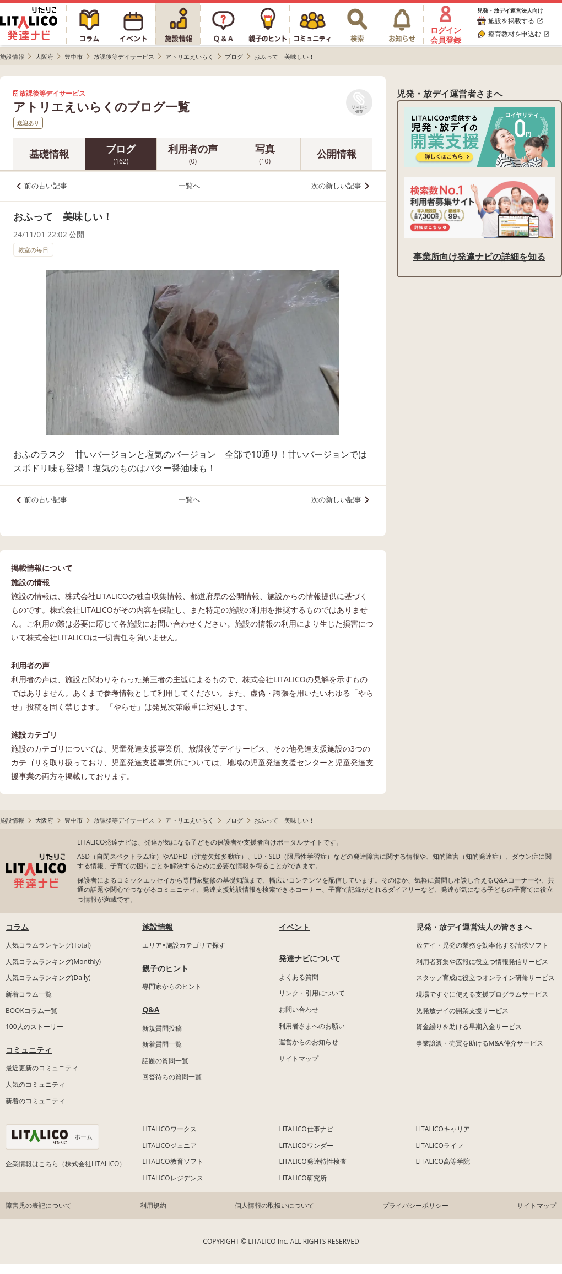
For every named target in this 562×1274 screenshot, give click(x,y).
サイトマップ (298, 1058)
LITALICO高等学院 (443, 1161)
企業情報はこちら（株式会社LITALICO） (66, 1163)
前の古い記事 (45, 185)
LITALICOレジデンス (172, 1178)
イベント (294, 927)
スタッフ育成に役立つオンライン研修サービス (485, 977)
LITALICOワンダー (306, 1145)
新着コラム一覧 (29, 994)
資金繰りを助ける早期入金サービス (469, 1026)
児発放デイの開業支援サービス (462, 1010)
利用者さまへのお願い (312, 1026)
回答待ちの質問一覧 (172, 1076)
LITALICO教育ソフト (172, 1161)
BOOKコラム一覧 (31, 1010)
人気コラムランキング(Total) (48, 945)
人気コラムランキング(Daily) (48, 977)
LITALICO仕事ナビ (306, 1129)
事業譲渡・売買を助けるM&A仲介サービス (479, 1043)
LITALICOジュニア (169, 1145)
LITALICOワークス (169, 1129)
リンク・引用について (312, 993)
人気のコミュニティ (35, 1084)
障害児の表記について (39, 1205)
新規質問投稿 (162, 1028)
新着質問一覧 (162, 1044)
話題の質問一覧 (165, 1060)
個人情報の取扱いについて (274, 1205)
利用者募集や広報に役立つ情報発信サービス (482, 961)
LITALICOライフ (439, 1145)
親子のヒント (165, 968)
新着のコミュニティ (35, 1101)
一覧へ (189, 185)
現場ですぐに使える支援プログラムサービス (482, 994)
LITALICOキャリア (443, 1129)
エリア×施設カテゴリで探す (183, 945)
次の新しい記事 (336, 185)
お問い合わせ (298, 1009)
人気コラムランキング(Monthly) (53, 961)
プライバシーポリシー (415, 1205)
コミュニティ (29, 1049)
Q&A (150, 1009)
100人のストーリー (34, 1026)
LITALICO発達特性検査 (312, 1161)
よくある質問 (298, 977)
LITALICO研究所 (302, 1178)
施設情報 (157, 927)
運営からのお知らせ (308, 1042)
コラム (17, 927)
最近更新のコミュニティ (42, 1067)
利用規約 (153, 1205)
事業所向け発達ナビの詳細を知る (479, 257)
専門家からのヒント (172, 986)
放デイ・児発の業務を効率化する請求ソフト (482, 945)
